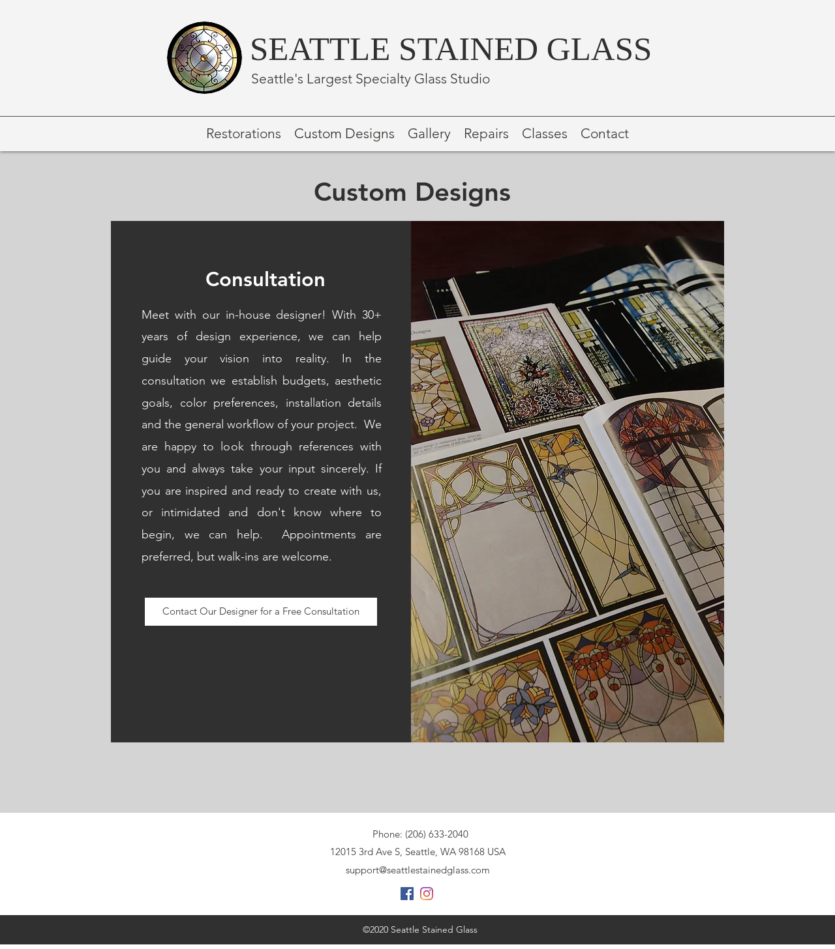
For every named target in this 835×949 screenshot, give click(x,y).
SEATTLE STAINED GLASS (451, 49)
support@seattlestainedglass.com (418, 870)
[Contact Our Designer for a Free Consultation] (261, 611)
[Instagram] (426, 893)
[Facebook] (407, 893)
